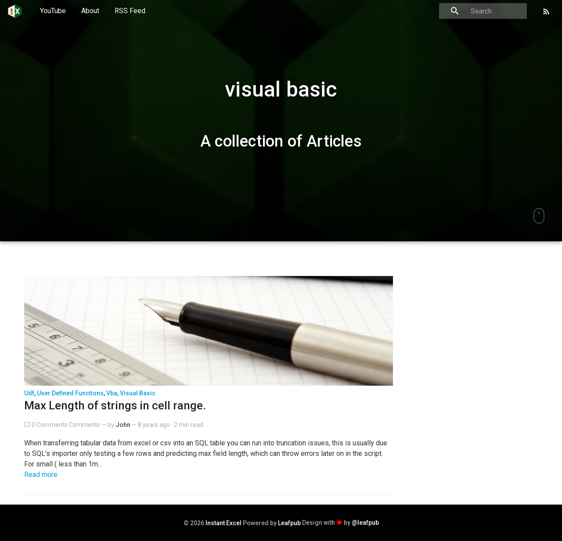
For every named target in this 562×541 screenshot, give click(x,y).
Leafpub (289, 523)
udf (29, 393)
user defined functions (70, 393)
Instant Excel (223, 523)
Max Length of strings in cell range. (115, 405)
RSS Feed (130, 11)
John (122, 424)
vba (111, 393)
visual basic (137, 393)
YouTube (53, 11)
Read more (41, 474)
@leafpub (365, 522)
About (90, 11)
